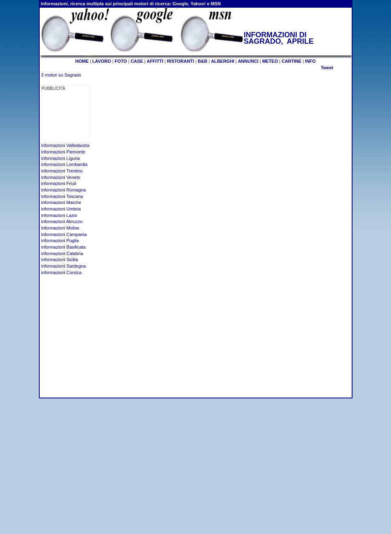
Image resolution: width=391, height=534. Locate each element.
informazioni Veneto (61, 177)
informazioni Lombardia (64, 164)
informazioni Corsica (61, 272)
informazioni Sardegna (63, 266)
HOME (82, 61)
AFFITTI (155, 61)
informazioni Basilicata (63, 247)
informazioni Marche (61, 202)
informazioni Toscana (62, 196)
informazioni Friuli (58, 183)
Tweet (327, 67)
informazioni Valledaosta (65, 145)
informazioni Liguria (60, 158)
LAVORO (101, 61)
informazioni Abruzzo (62, 221)
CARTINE (291, 61)
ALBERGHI (222, 61)
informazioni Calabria (62, 253)
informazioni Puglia (60, 240)
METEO (270, 61)
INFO (310, 61)
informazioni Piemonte (63, 151)
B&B (202, 61)
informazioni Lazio (59, 215)
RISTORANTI (180, 61)
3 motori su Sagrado (61, 74)
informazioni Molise (60, 228)
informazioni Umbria (61, 208)
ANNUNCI (248, 61)
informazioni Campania (64, 234)
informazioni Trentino (62, 170)
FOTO (121, 61)
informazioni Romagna (63, 189)
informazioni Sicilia (59, 259)
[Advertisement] (67, 116)
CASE (136, 61)
